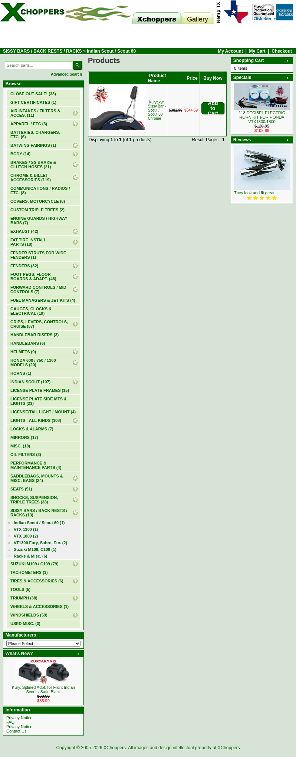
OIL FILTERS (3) (25, 454)
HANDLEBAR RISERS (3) (34, 335)
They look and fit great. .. (256, 193)
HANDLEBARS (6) (27, 343)
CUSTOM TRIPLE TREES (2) (37, 210)
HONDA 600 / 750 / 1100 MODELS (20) (33, 362)
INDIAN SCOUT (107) (30, 382)
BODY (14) (20, 154)
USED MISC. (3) (25, 623)
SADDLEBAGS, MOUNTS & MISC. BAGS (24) (36, 478)
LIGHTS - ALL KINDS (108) (35, 420)
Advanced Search (66, 74)
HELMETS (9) (23, 352)
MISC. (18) (20, 446)
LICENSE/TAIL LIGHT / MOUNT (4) (43, 412)
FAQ (10, 722)
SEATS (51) (21, 489)
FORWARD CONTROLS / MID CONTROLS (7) (38, 289)
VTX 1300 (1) (26, 529)
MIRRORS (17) (24, 437)
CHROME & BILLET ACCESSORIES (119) (30, 177)
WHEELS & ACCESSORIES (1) (39, 606)
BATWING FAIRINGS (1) (33, 145)
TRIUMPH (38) (23, 598)
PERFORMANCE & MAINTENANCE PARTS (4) (35, 465)
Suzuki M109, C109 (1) (35, 549)
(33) (33, 94)
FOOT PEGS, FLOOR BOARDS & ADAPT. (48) (33, 276)
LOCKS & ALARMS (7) (31, 429)
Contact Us (16, 731)
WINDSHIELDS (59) (28, 615)
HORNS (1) (20, 373)
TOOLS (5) (20, 589)
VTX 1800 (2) (26, 536)
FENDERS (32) (24, 266)
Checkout (282, 51)
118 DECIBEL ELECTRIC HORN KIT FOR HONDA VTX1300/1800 (262, 117)
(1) (33, 102)
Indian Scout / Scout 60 (111, 51)
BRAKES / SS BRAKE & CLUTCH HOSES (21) (33, 164)
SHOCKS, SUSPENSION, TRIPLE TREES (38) (34, 499)
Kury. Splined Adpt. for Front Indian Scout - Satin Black (43, 689)
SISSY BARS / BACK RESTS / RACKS (42, 51)
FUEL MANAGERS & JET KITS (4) (42, 300)
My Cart (257, 51)
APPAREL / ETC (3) (28, 124)
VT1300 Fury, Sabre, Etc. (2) (40, 543)
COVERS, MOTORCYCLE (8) (37, 201)
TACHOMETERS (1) (29, 572)
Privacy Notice (19, 717)
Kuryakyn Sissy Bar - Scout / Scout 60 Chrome (157, 110)
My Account (230, 51)
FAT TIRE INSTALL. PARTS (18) (28, 242)
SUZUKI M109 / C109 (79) (34, 564)
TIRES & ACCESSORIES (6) (36, 581)
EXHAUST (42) (24, 231)
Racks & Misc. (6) (30, 556)
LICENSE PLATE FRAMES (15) (39, 390)
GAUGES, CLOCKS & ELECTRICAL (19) (31, 311)
